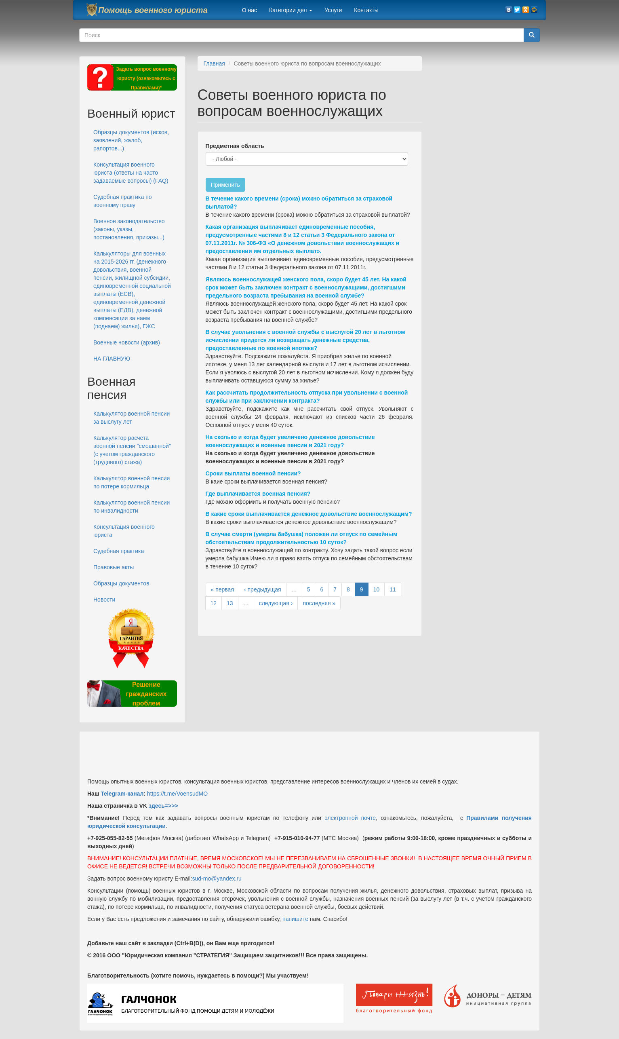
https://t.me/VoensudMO (176, 793)
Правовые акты (113, 567)
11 (393, 589)
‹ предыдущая (262, 589)
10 (376, 589)
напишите (295, 919)
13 (230, 603)
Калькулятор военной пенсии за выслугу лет (131, 417)
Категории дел (290, 10)
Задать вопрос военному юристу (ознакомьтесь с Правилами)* (146, 78)
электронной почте (350, 818)
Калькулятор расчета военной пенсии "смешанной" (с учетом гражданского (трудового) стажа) (132, 450)
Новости (104, 599)
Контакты (366, 10)
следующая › (276, 603)
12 (214, 603)
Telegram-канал (122, 793)
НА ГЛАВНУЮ (111, 358)
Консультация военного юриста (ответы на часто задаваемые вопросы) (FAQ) (130, 172)
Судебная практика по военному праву (122, 201)
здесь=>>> (163, 805)
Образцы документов (121, 583)
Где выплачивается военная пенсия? (258, 493)
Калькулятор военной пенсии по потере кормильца (131, 482)
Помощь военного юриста (153, 10)
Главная (214, 63)
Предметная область (235, 146)
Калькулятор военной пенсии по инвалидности (131, 506)
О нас (249, 10)
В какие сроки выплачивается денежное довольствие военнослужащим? (309, 514)
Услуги (333, 10)
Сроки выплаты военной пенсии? (253, 473)
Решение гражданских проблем (146, 694)
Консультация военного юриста (124, 531)
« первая (222, 589)
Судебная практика (118, 551)
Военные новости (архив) (126, 342)
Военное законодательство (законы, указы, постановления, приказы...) (128, 229)
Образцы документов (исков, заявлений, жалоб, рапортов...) (131, 140)
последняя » (319, 603)
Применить (225, 185)
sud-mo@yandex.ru (217, 878)
